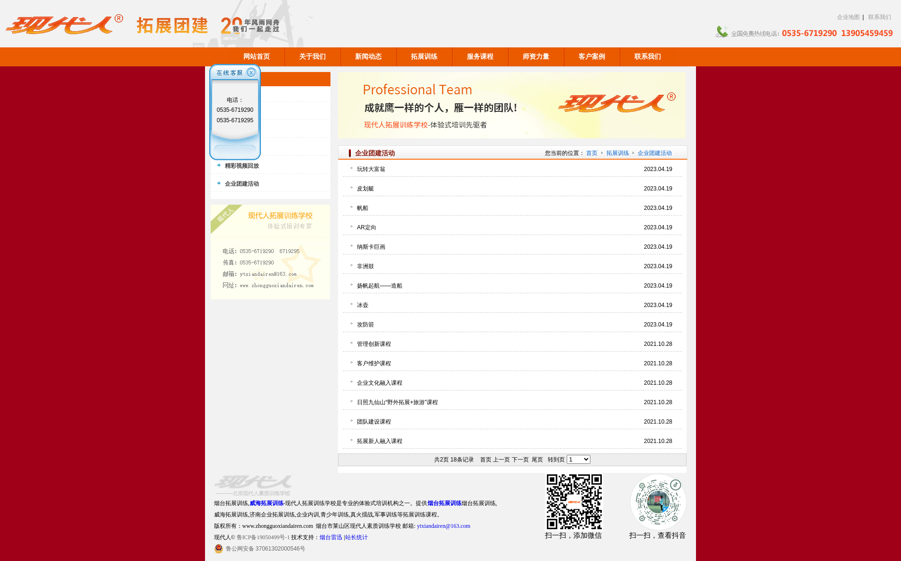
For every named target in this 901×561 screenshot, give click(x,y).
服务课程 (480, 56)
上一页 (501, 459)
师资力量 (536, 56)
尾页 (537, 459)
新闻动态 (368, 56)
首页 (592, 153)
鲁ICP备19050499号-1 (263, 537)
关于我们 (312, 56)
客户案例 (592, 56)
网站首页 (256, 56)
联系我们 (879, 17)
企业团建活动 (655, 153)
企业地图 (848, 17)
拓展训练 (424, 56)
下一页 (520, 459)
